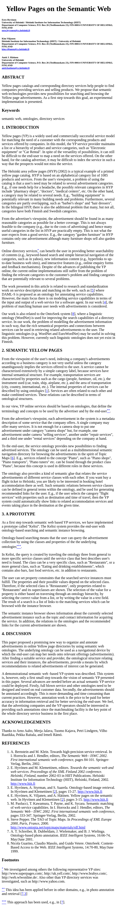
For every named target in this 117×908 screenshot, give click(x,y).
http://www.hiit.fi (23, 783)
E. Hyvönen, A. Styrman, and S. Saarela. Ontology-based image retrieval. (63, 787)
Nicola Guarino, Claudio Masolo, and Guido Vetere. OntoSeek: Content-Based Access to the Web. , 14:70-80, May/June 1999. (62, 847)
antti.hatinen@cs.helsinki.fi (15, 68)
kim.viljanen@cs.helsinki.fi (15, 49)
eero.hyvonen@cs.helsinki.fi (16, 30)
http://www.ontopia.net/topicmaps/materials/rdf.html (48, 827)
